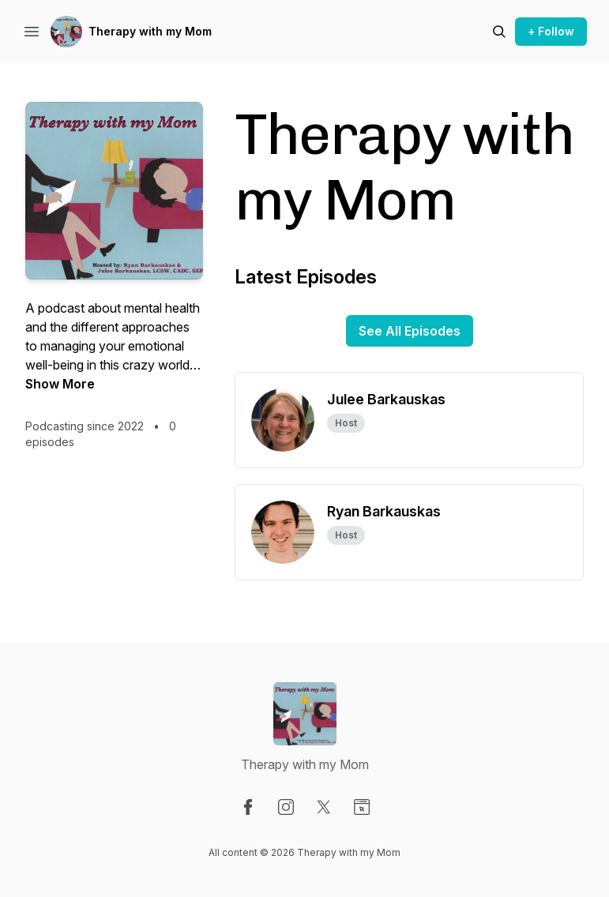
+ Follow (551, 31)
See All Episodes (410, 331)
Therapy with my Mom (150, 31)
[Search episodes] (499, 31)
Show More (60, 384)
